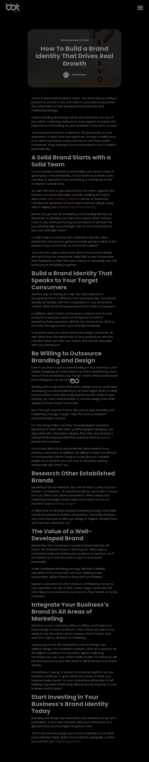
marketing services (67, 741)
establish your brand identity (76, 207)
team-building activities (63, 199)
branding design (63, 504)
